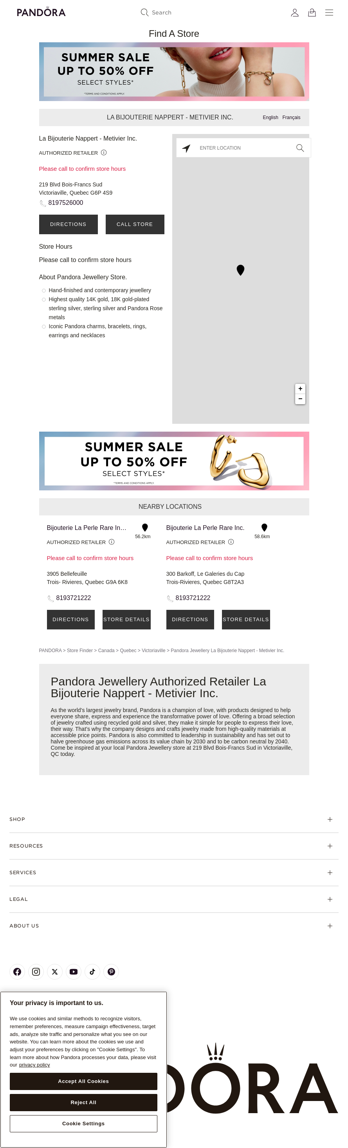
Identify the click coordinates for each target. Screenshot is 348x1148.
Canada (106, 650)
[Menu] (329, 12)
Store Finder (80, 650)
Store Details (126, 619)
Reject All (83, 1102)
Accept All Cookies (83, 1081)
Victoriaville (153, 650)
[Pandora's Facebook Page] (17, 972)
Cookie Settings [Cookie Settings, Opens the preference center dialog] (83, 1123)
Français (291, 117)
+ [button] (300, 389)
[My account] (294, 12)
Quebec (128, 650)
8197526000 (66, 202)
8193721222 (73, 598)
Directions (68, 224)
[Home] (174, 1078)
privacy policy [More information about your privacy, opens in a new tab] (34, 1065)
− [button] (300, 399)
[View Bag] (312, 12)
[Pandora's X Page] (55, 972)
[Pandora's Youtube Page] (73, 972)
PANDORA (50, 650)
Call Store (135, 224)
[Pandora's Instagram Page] (36, 972)
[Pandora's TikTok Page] (92, 972)
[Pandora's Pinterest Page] (111, 972)
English (270, 117)
